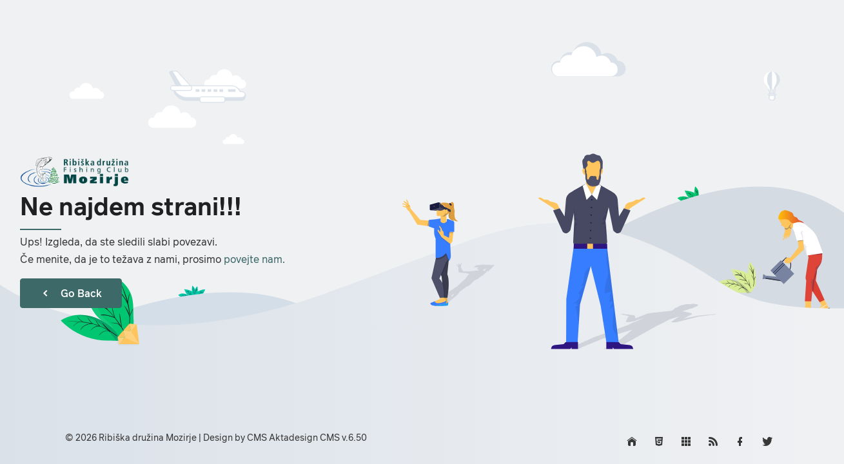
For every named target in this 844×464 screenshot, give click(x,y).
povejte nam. (254, 259)
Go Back (71, 293)
